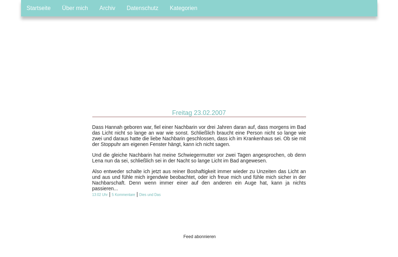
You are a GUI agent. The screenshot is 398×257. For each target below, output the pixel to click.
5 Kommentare (123, 195)
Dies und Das (150, 195)
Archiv (107, 8)
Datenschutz (142, 8)
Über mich (75, 8)
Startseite (39, 8)
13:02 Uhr (100, 195)
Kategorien (183, 8)
